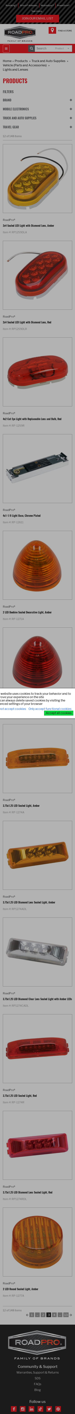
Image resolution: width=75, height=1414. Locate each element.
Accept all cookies (59, 713)
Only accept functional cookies (49, 709)
